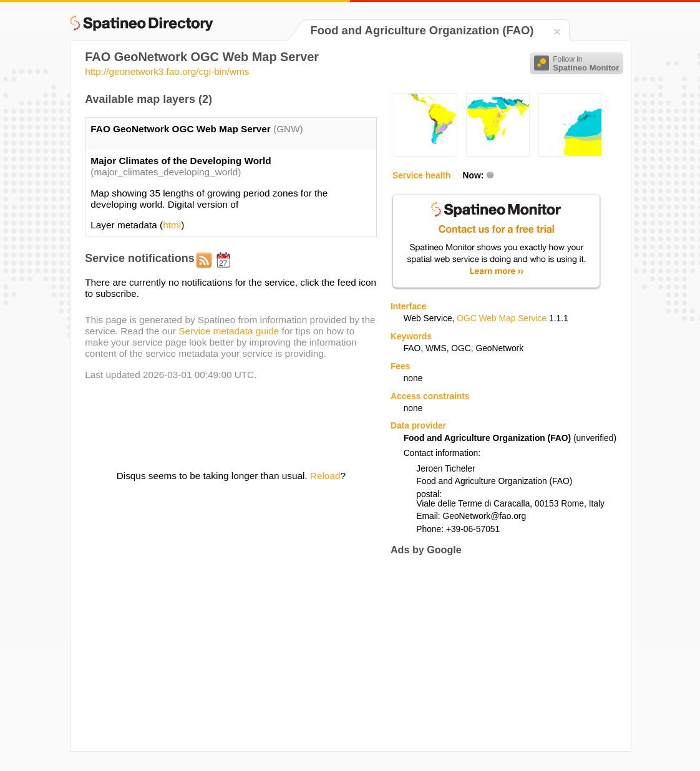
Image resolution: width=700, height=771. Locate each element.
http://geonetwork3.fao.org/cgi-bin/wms (167, 71)
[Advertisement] (495, 653)
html (172, 225)
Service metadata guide (228, 331)
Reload (325, 475)
